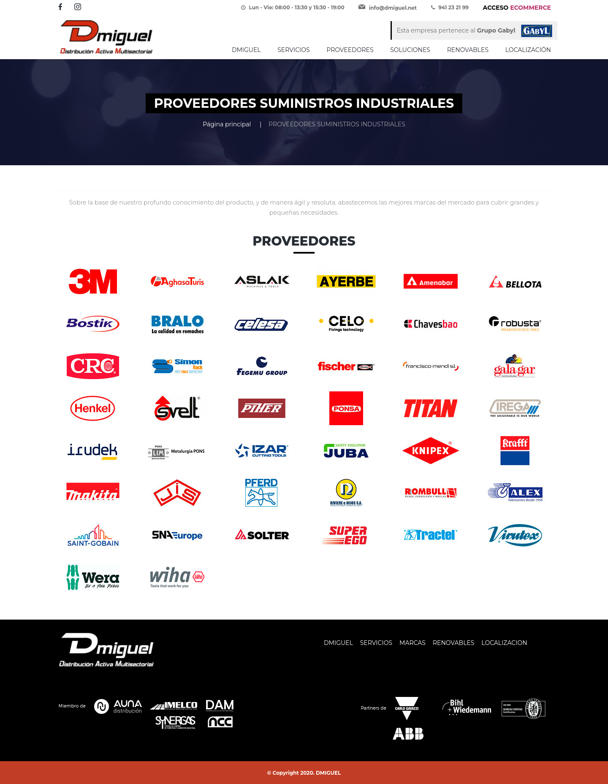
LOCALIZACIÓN (528, 50)
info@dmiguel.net (393, 8)
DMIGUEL (246, 50)
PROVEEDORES (349, 50)
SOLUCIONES (410, 50)
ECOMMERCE (517, 7)
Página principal (227, 124)
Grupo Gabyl (496, 30)
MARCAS (412, 643)
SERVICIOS (293, 50)
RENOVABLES (468, 50)
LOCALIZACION (504, 643)
